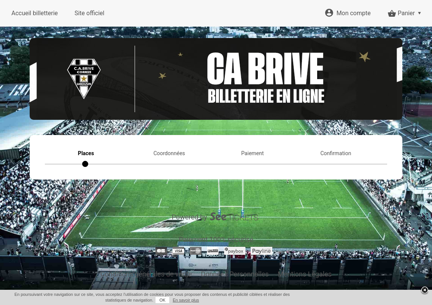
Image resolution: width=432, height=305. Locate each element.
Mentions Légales (305, 274)
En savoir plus (186, 300)
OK (162, 300)
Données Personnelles (234, 274)
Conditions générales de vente (146, 274)
